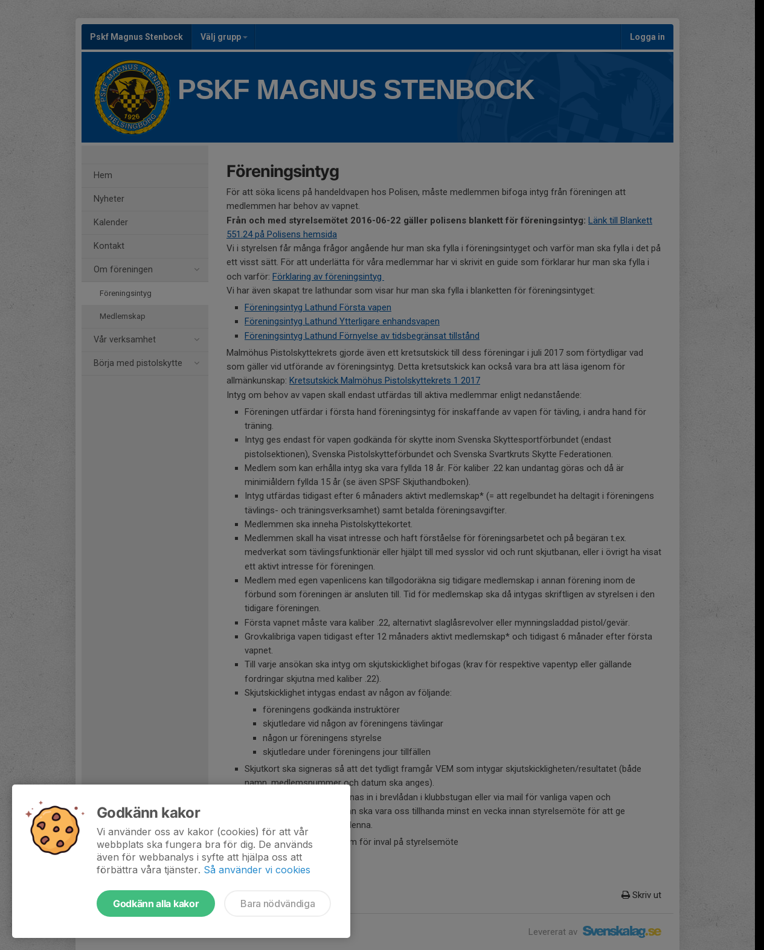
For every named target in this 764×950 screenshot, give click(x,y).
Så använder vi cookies (257, 870)
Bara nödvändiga (277, 903)
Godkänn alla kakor (156, 903)
